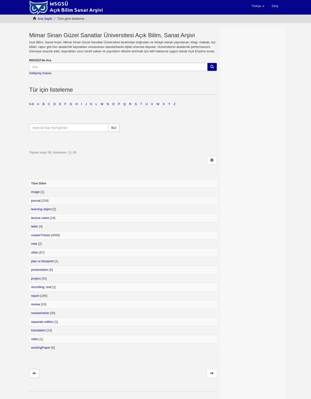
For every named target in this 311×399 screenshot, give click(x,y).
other (34, 252)
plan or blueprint (42, 261)
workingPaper (41, 347)
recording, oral (41, 287)
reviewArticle (40, 313)
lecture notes (40, 218)
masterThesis (40, 235)
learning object (41, 209)
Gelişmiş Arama (40, 73)
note (34, 243)
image (35, 192)
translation (38, 330)
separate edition (42, 322)
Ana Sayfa (45, 18)
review (35, 304)
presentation (40, 270)
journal (36, 200)
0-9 (31, 104)
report (35, 296)
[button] (258, 6)
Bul (113, 128)
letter (34, 226)
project (36, 278)
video (35, 339)
